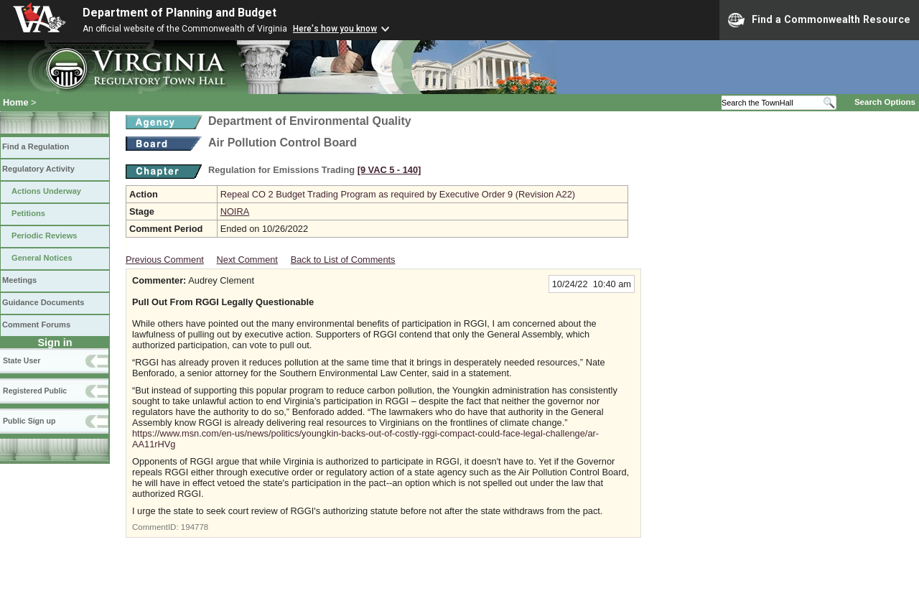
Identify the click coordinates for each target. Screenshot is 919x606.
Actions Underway (46, 191)
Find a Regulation (35, 146)
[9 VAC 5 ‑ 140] (389, 169)
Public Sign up (29, 420)
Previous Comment (165, 259)
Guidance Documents (43, 302)
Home (16, 102)
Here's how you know (335, 29)
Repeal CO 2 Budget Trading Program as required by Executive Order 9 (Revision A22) (397, 194)
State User (21, 360)
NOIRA (235, 211)
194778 (194, 527)
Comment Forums (36, 324)
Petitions (28, 213)
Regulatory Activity (38, 168)
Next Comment (247, 259)
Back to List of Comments (343, 259)
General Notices (42, 257)
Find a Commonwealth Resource (819, 20)
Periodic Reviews (44, 235)
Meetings (19, 280)
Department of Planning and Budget (179, 12)
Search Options (884, 102)
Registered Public (35, 390)
